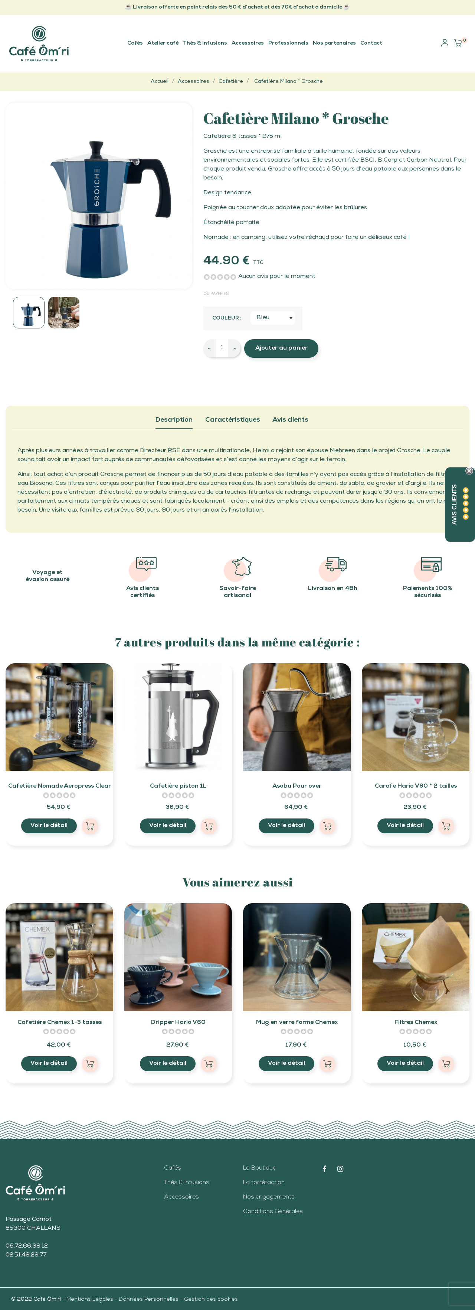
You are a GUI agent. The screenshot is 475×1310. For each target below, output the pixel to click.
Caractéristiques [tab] (232, 420)
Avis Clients (454, 504)
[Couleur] (272, 318)
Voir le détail (49, 826)
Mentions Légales (90, 1299)
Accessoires (181, 1197)
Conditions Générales (273, 1212)
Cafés (172, 1168)
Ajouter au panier (281, 348)
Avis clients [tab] (290, 420)
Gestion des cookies (211, 1299)
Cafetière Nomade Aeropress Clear (59, 786)
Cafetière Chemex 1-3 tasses (59, 1023)
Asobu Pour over (296, 786)
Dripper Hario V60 (178, 1023)
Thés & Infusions (186, 1183)
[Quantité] (222, 348)
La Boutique (259, 1168)
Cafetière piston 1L (178, 786)
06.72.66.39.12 (27, 1246)
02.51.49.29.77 (26, 1255)
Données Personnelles (148, 1299)
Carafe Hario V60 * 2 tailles (416, 786)
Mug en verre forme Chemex (297, 1023)
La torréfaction (264, 1183)
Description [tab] (174, 420)
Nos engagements (269, 1197)
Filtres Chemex (415, 1023)
